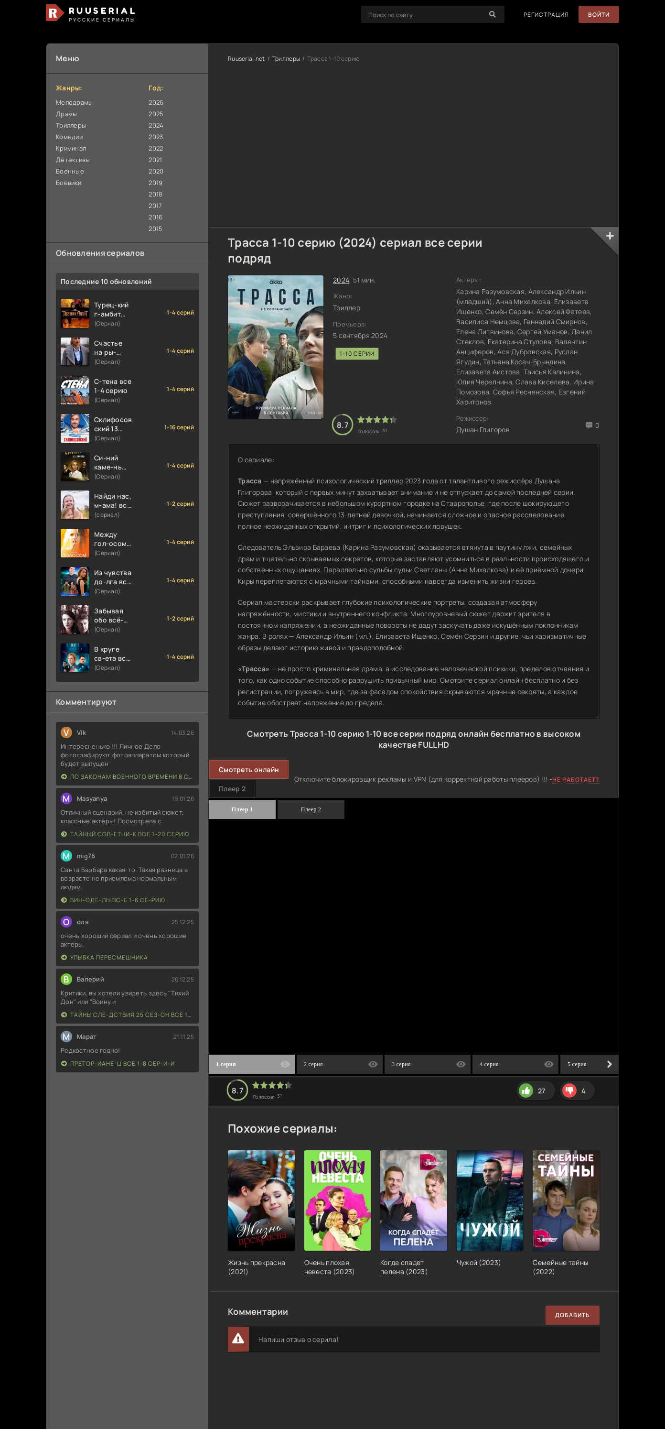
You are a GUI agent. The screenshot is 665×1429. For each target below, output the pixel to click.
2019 (155, 182)
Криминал (71, 148)
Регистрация (546, 15)
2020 (156, 171)
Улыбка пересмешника (104, 957)
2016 (155, 217)
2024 (156, 125)
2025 (156, 113)
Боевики (68, 182)
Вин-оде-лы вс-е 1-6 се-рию (113, 900)
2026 (156, 102)
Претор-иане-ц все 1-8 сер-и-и (118, 1063)
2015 (155, 228)
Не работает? (576, 779)
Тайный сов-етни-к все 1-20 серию (125, 834)
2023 (156, 136)
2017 (155, 205)
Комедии (69, 136)
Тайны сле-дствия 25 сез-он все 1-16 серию (127, 1015)
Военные (70, 171)
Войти (599, 15)
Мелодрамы (74, 102)
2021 (155, 159)
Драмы (66, 113)
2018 (155, 194)
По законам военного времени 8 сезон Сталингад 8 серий (127, 777)
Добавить (572, 1315)
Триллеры (71, 125)
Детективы (73, 159)
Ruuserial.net (246, 59)
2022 (156, 148)
